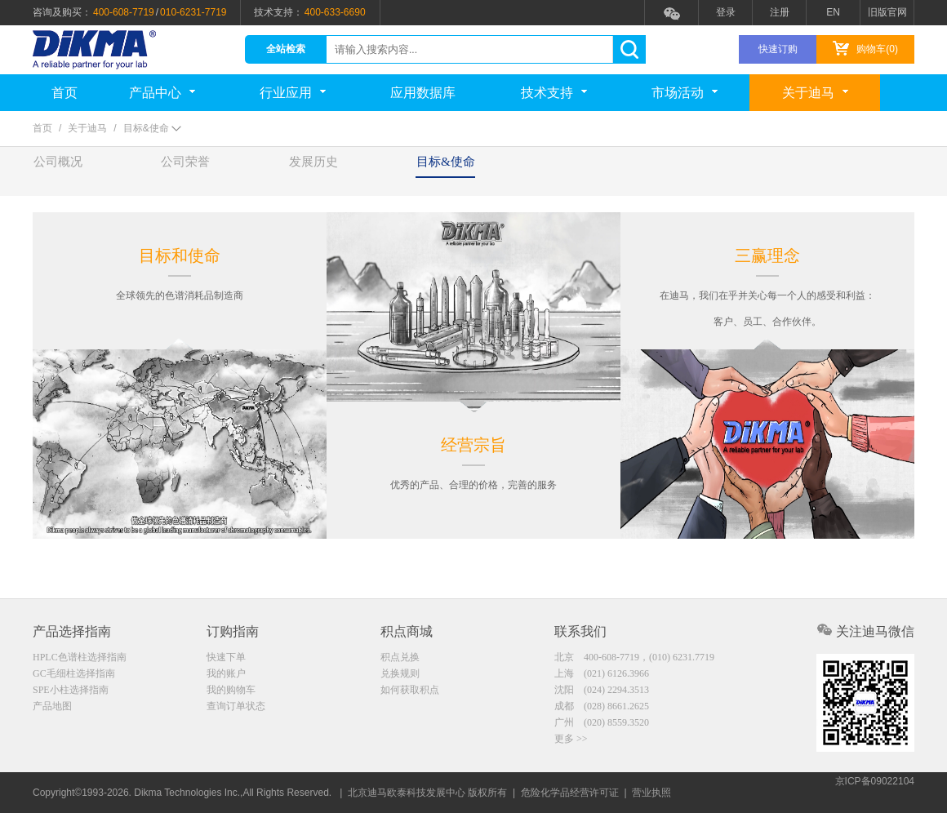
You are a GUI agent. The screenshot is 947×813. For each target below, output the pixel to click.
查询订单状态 (236, 708)
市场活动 (684, 93)
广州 (601, 725)
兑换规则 (400, 674)
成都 (601, 708)
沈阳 (601, 691)
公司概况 (70, 171)
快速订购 (778, 49)
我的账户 (226, 674)
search (629, 49)
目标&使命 (534, 171)
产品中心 (162, 93)
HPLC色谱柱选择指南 (80, 657)
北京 (634, 657)
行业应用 (293, 93)
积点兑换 (400, 657)
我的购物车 (231, 691)
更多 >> (571, 743)
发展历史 (375, 171)
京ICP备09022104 (874, 792)
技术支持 (554, 93)
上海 (601, 674)
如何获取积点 (409, 691)
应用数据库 (423, 93)
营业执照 (651, 792)
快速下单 (226, 657)
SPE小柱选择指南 (71, 691)
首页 (64, 93)
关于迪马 (815, 93)
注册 (779, 12)
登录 (726, 12)
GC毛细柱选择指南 (74, 674)
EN (833, 12)
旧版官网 (887, 12)
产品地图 (52, 708)
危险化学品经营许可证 (570, 792)
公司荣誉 (222, 171)
